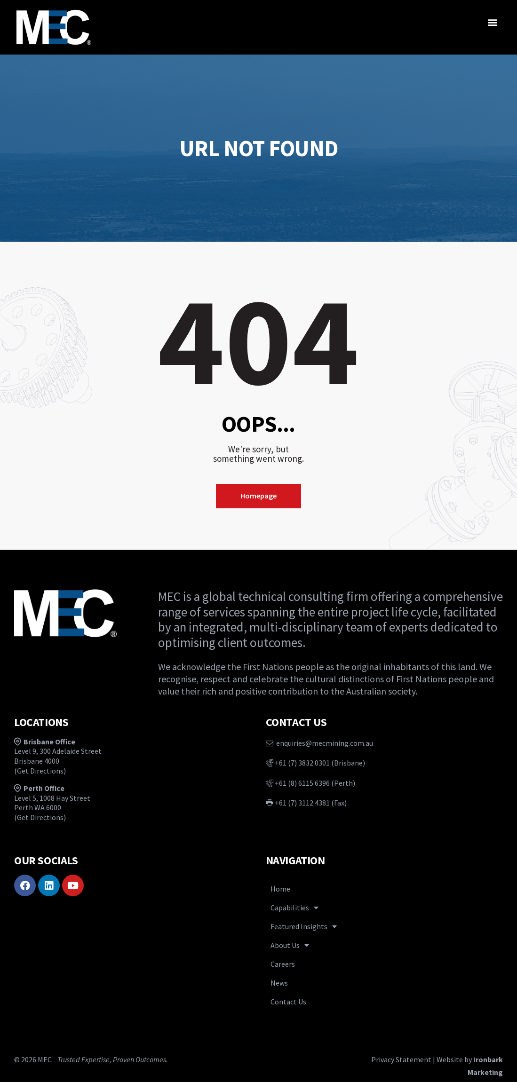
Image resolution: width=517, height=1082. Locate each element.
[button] (493, 22)
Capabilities (294, 907)
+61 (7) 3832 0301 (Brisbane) (315, 762)
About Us (289, 945)
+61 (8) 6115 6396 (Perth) (310, 783)
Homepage (258, 495)
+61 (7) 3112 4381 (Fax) (306, 802)
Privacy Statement (401, 1059)
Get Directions (40, 770)
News (279, 982)
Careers (282, 964)
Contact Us (288, 1001)
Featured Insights (303, 926)
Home (280, 888)
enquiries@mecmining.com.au (319, 743)
